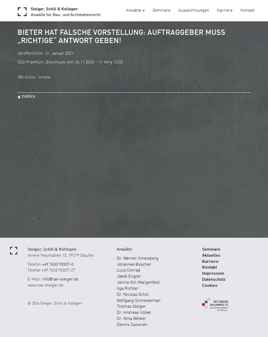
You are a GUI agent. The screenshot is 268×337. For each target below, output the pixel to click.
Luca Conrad (128, 270)
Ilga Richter (127, 289)
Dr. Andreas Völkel (134, 313)
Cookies (209, 286)
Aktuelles (211, 256)
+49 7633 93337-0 (58, 265)
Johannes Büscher (134, 265)
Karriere (225, 10)
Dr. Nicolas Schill (133, 295)
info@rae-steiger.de (60, 279)
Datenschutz (214, 280)
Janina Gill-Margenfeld (138, 282)
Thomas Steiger (131, 307)
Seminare (161, 10)
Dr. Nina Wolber (131, 319)
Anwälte (135, 10)
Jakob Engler (129, 276)
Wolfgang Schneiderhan (139, 301)
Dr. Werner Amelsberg (137, 258)
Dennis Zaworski (132, 325)
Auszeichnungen (193, 10)
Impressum (213, 274)
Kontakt (247, 10)
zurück (28, 97)
